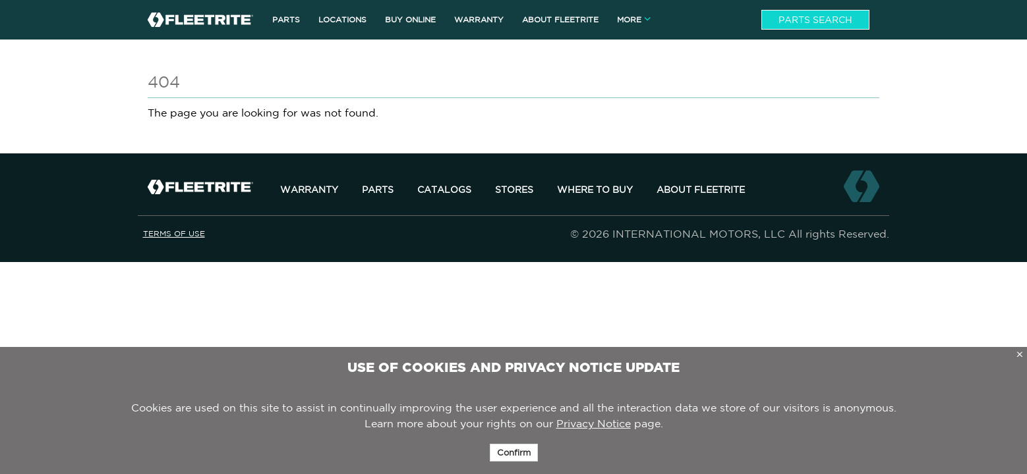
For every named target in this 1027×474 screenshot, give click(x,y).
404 (164, 81)
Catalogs (444, 189)
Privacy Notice (593, 423)
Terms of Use (174, 233)
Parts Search (815, 19)
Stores (514, 189)
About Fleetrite (701, 189)
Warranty (309, 189)
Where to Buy (595, 189)
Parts (378, 189)
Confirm (514, 453)
